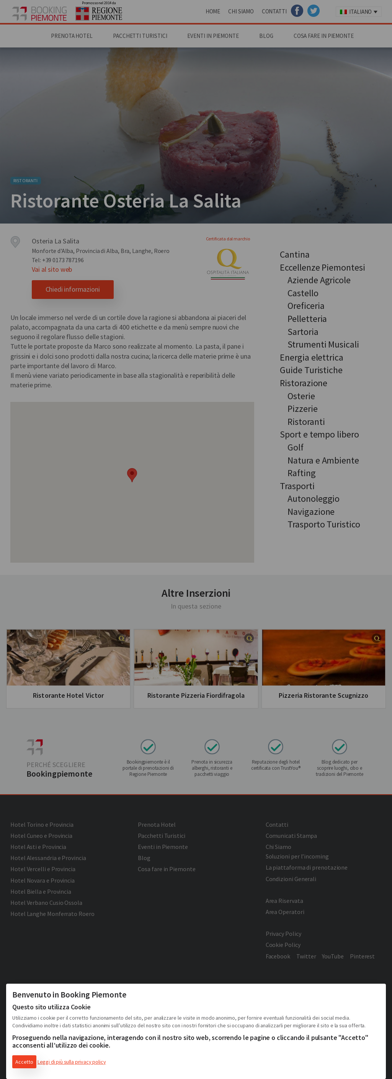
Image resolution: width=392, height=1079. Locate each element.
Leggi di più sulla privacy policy (72, 1061)
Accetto (24, 1061)
